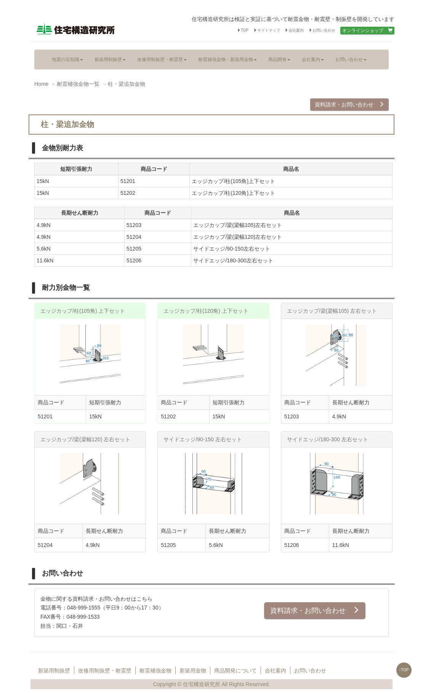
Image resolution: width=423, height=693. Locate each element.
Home (41, 84)
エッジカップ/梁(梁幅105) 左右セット (332, 311)
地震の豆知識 (67, 59)
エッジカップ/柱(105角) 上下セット (82, 311)
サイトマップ (266, 30)
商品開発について (235, 670)
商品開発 (279, 59)
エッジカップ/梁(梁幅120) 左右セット (85, 439)
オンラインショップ (367, 30)
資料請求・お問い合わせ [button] (349, 104)
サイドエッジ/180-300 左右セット (327, 439)
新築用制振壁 (110, 59)
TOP (242, 30)
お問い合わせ (322, 30)
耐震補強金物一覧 (78, 84)
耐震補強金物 (155, 670)
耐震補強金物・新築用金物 (227, 59)
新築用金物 (192, 670)
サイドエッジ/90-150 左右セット (202, 439)
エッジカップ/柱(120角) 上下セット (205, 311)
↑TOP (404, 670)
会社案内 (294, 30)
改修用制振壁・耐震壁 (162, 59)
